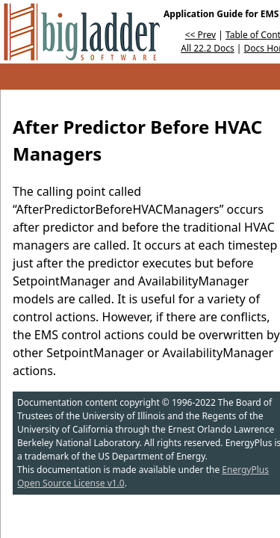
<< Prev (200, 34)
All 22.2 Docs (207, 48)
